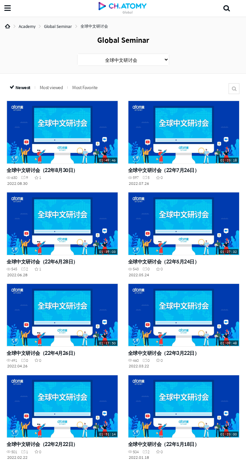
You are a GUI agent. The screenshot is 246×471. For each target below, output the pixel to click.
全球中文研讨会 (94, 26)
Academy (27, 26)
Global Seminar (58, 26)
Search (234, 88)
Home (7, 26)
